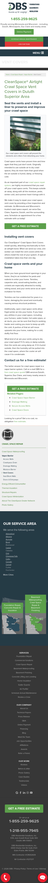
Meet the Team (24, 737)
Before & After (24, 768)
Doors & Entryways (10, 480)
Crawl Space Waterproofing (13, 451)
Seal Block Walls (9, 476)
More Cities (8, 574)
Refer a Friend (24, 753)
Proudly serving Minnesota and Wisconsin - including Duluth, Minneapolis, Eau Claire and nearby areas (24, 25)
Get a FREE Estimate (25, 226)
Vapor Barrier (7, 456)
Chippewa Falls (12, 556)
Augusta (9, 539)
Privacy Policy (19, 868)
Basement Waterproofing (24, 668)
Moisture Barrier (9, 470)
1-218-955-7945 (24, 830)
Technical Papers (24, 712)
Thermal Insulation (9, 488)
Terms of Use (32, 868)
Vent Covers (8, 473)
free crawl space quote (14, 372)
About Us (24, 708)
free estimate (20, 421)
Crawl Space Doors (20, 409)
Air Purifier (24, 689)
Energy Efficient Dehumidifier (14, 484)
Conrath (9, 562)
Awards (24, 749)
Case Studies (24, 776)
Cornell (8, 564)
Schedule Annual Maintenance (24, 39)
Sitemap (42, 868)
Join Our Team (24, 44)
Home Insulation (24, 680)
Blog (24, 733)
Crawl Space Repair (12, 444)
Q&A (24, 720)
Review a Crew (24, 697)
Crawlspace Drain (10, 463)
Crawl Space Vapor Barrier (23, 397)
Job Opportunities (24, 741)
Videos (24, 785)
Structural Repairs (9, 492)
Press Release (24, 716)
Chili (7, 553)
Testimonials (24, 781)
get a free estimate (24, 808)
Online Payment (24, 31)
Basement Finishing (24, 672)
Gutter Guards (24, 684)
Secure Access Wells (21, 405)
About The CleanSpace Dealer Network (18, 501)
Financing (24, 728)
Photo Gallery (7, 505)
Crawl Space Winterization (13, 496)
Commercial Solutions (24, 660)
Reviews (24, 764)
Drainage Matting (19, 401)
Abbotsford (10, 533)
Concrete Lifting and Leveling (24, 676)
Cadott (8, 547)
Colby (8, 559)
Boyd (8, 542)
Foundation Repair (24, 656)
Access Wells (8, 459)
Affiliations (24, 745)
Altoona (9, 536)
